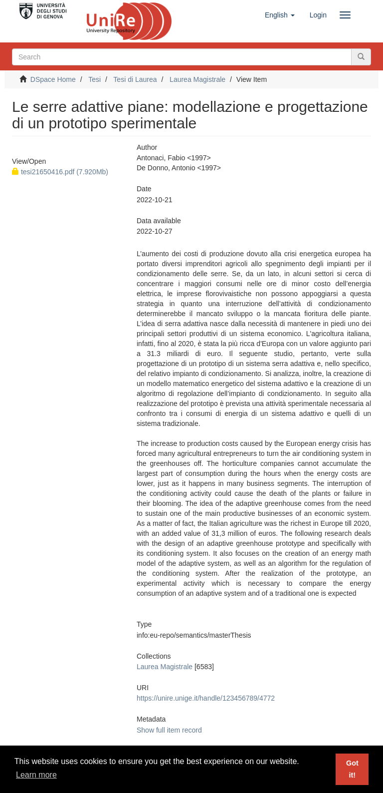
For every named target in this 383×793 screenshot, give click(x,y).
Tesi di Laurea (135, 79)
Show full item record (169, 730)
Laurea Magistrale (197, 79)
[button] (279, 14)
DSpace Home (53, 79)
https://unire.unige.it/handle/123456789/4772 (206, 698)
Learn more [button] (36, 775)
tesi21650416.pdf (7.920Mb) (60, 172)
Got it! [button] (352, 769)
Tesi (94, 79)
